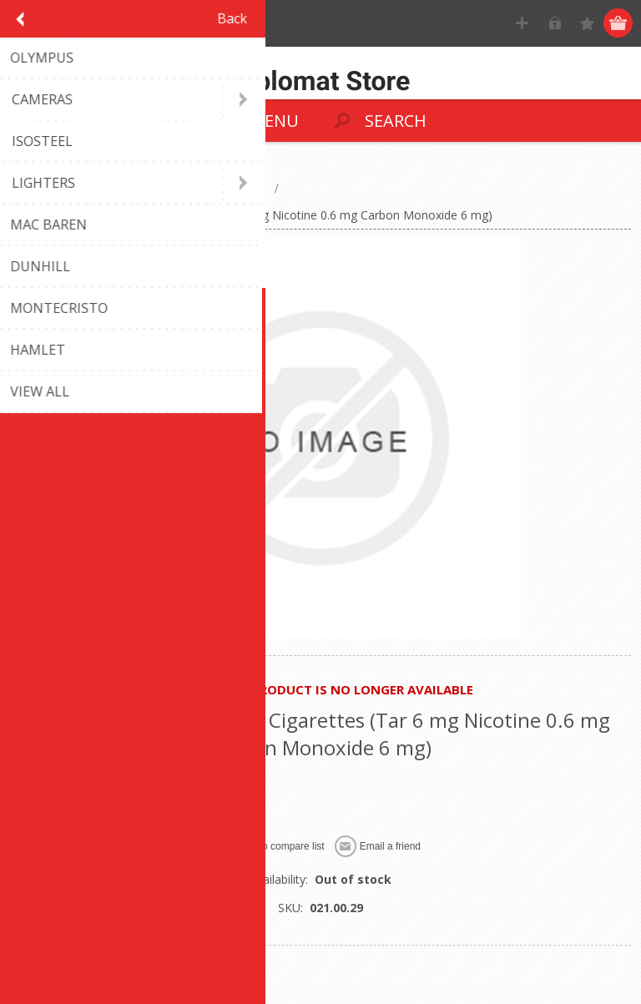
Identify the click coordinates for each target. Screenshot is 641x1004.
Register (522, 23)
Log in (554, 23)
